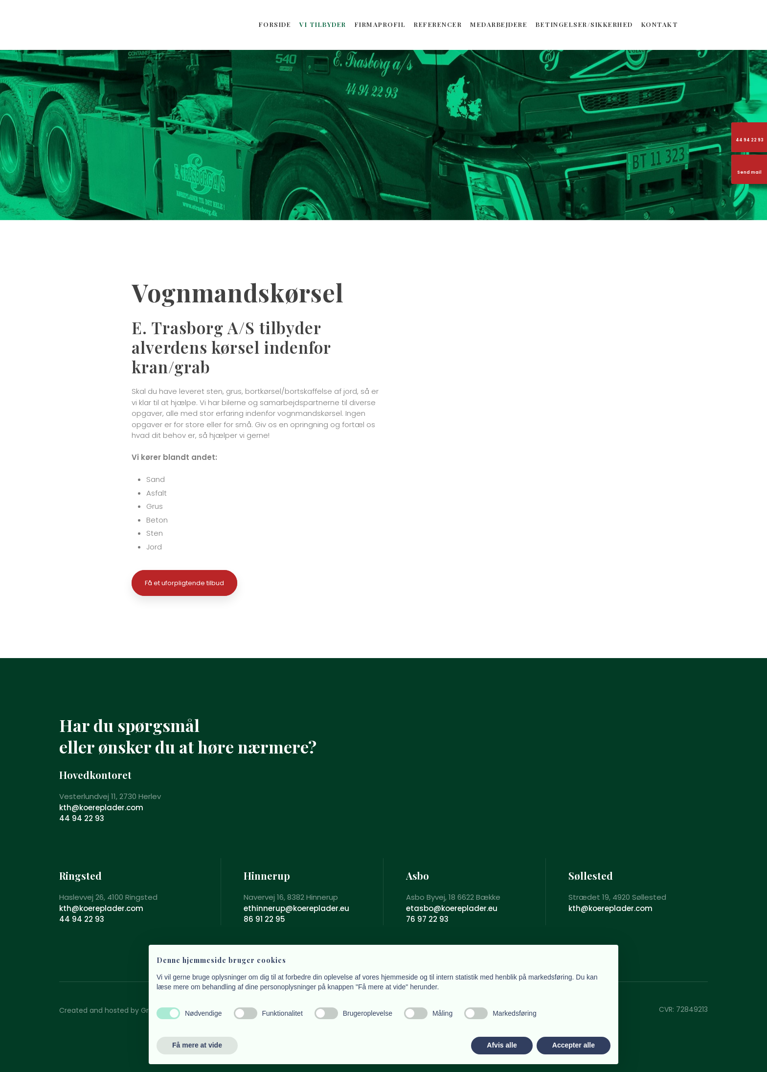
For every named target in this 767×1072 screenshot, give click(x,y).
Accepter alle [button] (573, 1045)
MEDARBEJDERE (498, 24)
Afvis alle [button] (502, 1045)
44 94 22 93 (81, 818)
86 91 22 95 (264, 919)
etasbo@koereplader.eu (451, 908)
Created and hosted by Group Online (122, 1010)
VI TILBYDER (322, 24)
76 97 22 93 (427, 919)
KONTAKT (659, 24)
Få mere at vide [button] (197, 1045)
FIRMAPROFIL (380, 24)
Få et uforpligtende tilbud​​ (184, 583)
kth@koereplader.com (101, 807)
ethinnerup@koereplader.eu (296, 908)
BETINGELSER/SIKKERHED (584, 24)
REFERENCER (438, 24)
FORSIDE (275, 24)
